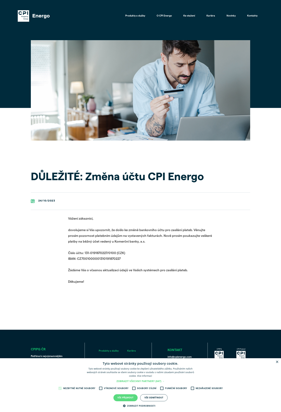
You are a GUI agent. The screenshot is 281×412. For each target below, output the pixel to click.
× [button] (277, 362)
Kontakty (252, 16)
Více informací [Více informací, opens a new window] (144, 375)
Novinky (230, 16)
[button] (140, 381)
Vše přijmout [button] (126, 397)
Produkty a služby (135, 16)
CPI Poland (241, 354)
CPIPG (219, 354)
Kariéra (210, 16)
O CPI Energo (164, 16)
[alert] (140, 385)
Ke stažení (189, 16)
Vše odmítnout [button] (153, 397)
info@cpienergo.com (180, 357)
